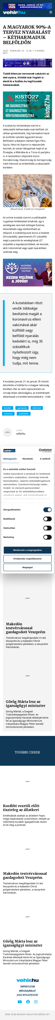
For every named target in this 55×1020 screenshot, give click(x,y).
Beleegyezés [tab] (10, 458)
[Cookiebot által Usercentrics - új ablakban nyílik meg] (39, 450)
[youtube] (20, 1002)
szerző (19, 430)
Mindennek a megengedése (27, 550)
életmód (37, 408)
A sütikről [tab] (45, 458)
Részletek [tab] (28, 458)
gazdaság (22, 408)
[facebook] (28, 1002)
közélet (7, 408)
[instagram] (35, 1002)
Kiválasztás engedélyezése (27, 559)
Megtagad (27, 567)
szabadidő (23, 413)
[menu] (50, 12)
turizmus (8, 413)
